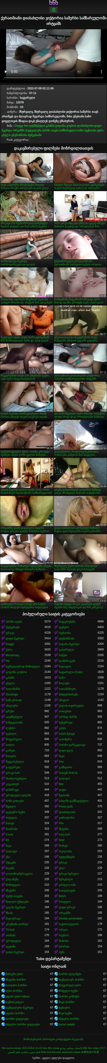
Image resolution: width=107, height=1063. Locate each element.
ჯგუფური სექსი (15, 812)
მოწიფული (13, 885)
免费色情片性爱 (90, 1052)
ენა (8, 857)
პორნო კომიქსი (69, 996)
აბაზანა (11, 935)
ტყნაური (64, 1007)
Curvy (9, 834)
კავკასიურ (12, 784)
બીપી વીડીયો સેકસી (32, 1048)
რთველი (65, 901)
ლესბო (10, 728)
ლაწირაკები (67, 661)
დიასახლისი (85, 125)
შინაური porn (14, 974)
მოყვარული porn (70, 985)
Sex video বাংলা (96, 1048)
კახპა (62, 728)
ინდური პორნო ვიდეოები (23, 1024)
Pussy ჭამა (66, 806)
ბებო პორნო (14, 991)
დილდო (64, 778)
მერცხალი (66, 879)
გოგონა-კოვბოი (65, 125)
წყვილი (11, 806)
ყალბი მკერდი (15, 907)
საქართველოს (68, 924)
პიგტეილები (33, 130)
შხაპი (9, 913)
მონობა (64, 941)
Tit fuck (10, 929)
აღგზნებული (37, 125)
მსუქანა (64, 829)
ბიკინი (10, 868)
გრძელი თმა (67, 885)
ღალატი (11, 851)
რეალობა (65, 851)
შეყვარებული (15, 761)
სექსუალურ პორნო (71, 979)
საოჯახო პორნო (16, 985)
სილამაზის (13, 689)
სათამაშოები (67, 689)
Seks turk (46, 1052)
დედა (62, 789)
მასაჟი (10, 823)
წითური (11, 756)
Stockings (12, 694)
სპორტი (64, 946)
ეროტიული (13, 941)
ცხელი (6, 135)
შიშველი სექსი (68, 991)
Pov (61, 761)
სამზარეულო (68, 130)
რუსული (11, 817)
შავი (61, 756)
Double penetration (70, 918)
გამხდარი (65, 767)
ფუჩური (64, 627)
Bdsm (62, 896)
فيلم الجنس (14, 1052)
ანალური (12, 705)
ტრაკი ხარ (13, 773)
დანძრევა (12, 789)
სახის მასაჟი (67, 733)
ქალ (62, 868)
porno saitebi (67, 1024)
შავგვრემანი (67, 621)
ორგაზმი (18, 130)
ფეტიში (11, 946)
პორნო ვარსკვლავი (72, 745)
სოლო (10, 745)
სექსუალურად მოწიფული (23, 666)
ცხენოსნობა (19, 135)
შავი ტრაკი (13, 918)
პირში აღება (50, 130)
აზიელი (64, 700)
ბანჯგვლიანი (14, 722)
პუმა (61, 952)
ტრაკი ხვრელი (69, 873)
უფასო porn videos (18, 996)
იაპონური (65, 739)
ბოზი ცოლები (15, 801)
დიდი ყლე (66, 750)
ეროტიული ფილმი (18, 795)
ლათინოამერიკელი (19, 873)
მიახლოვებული (16, 778)
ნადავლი (65, 666)
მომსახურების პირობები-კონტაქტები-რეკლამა (53, 1039)
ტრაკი (10, 633)
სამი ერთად (14, 700)
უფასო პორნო (15, 1013)
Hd (26, 125)
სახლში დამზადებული (73, 801)
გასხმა (50, 125)
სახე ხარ (64, 834)
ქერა (100, 130)
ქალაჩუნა (12, 879)
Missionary (12, 655)
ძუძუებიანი (35, 135)
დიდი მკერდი (15, 638)
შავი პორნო (66, 1002)
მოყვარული (14, 739)
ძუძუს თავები (14, 896)
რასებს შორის (68, 773)
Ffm (61, 823)
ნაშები (63, 655)
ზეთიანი (64, 795)
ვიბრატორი (66, 817)
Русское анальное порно (66, 1052)
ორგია (63, 929)
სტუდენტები (67, 857)
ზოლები (64, 683)
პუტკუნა (11, 862)
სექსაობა (90, 130)
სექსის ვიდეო (14, 1002)
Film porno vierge (11, 1048)
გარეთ (10, 750)
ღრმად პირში (68, 717)
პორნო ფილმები (70, 974)
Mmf (61, 840)
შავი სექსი (65, 1013)
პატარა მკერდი (69, 644)
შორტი (63, 845)
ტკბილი (11, 733)
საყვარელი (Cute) (71, 672)
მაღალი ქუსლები (17, 901)
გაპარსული (66, 649)
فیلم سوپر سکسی (30, 1052)
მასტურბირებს (68, 694)
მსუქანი (11, 890)
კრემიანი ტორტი (17, 924)
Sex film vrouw (51, 1048)
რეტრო (64, 935)
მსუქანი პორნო (16, 979)
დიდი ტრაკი (67, 907)
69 (7, 840)
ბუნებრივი (65, 722)
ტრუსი (10, 711)
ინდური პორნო (69, 1019)
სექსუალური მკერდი (19, 1007)
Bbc (61, 784)
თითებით (65, 711)
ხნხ (53, 3)
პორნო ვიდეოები (17, 1019)
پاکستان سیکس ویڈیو (71, 1048)
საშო (80, 130)
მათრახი (11, 829)
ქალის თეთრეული (71, 705)
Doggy (19, 125)
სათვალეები (67, 890)
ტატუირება (13, 767)
